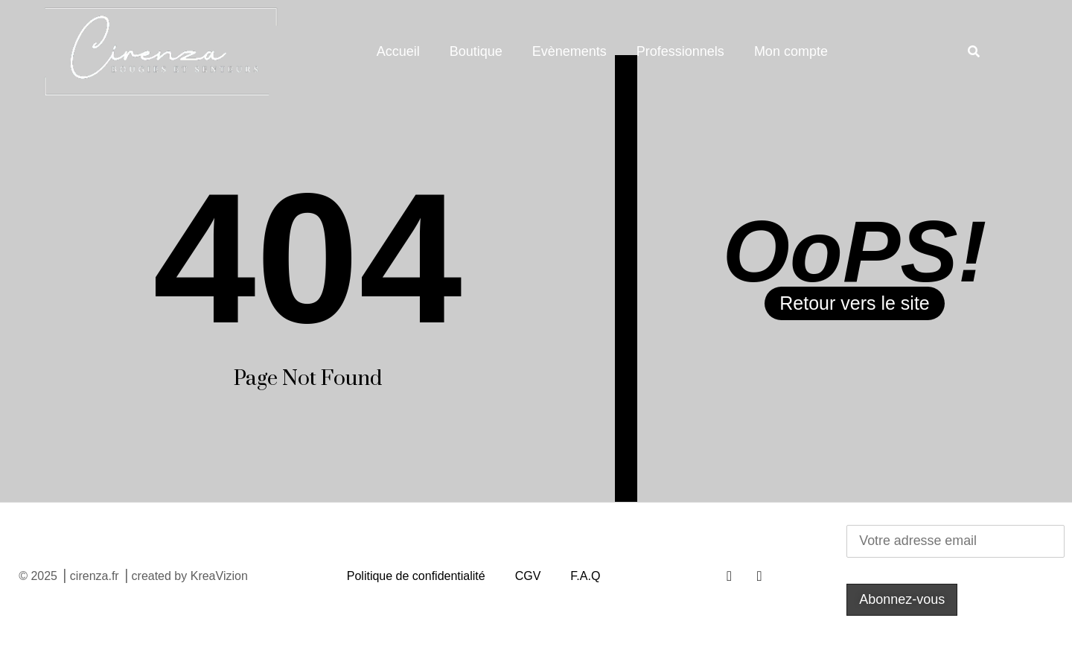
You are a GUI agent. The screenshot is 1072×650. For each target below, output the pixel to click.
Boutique (476, 51)
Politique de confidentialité (416, 576)
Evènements (569, 51)
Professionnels (680, 51)
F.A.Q (585, 576)
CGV (528, 576)
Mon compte (791, 51)
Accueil (398, 51)
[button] (973, 51)
